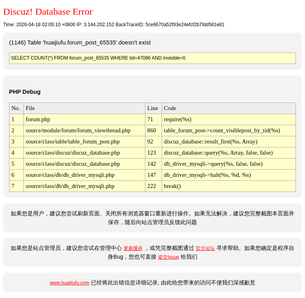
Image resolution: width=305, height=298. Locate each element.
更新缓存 (133, 248)
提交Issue (168, 257)
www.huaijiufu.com (69, 283)
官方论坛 (205, 248)
